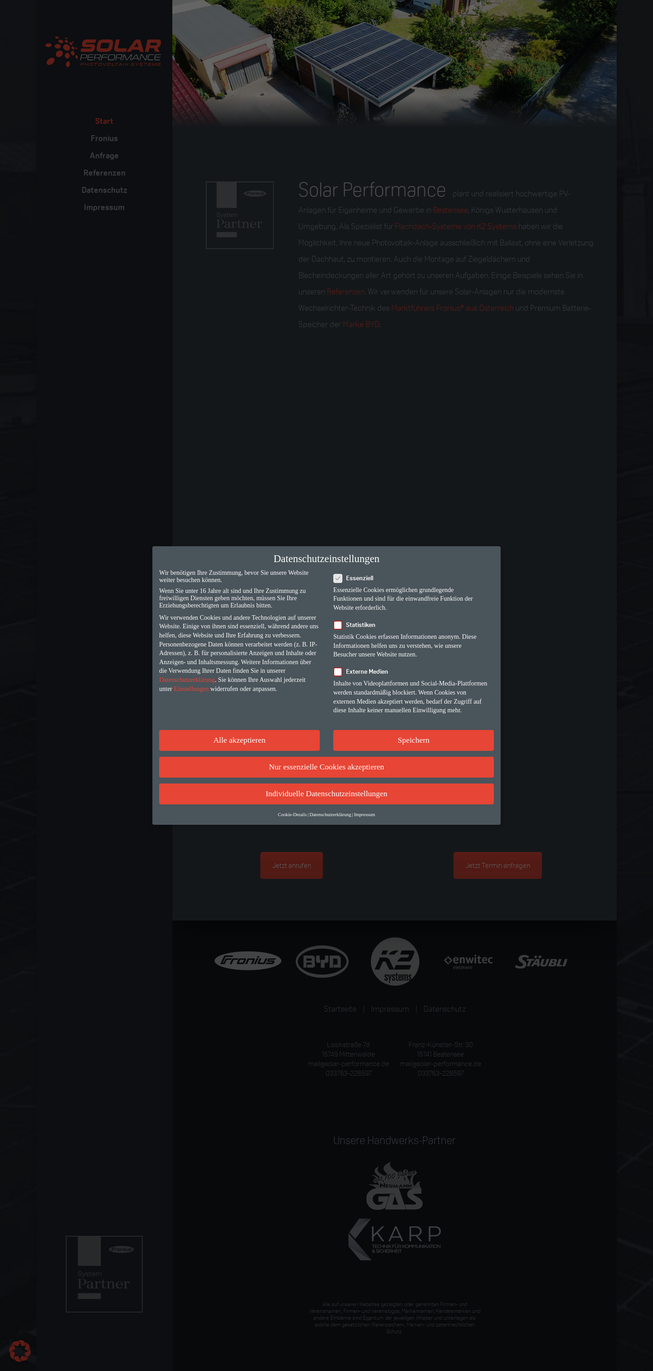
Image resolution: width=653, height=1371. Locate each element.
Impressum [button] (364, 814)
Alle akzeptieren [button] (239, 739)
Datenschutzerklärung (187, 679)
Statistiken (357, 625)
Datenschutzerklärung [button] (330, 814)
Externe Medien (363, 671)
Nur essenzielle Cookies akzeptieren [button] (326, 766)
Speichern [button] (413, 739)
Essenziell (356, 578)
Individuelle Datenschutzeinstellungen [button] (327, 793)
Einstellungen (191, 689)
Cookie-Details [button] (292, 814)
